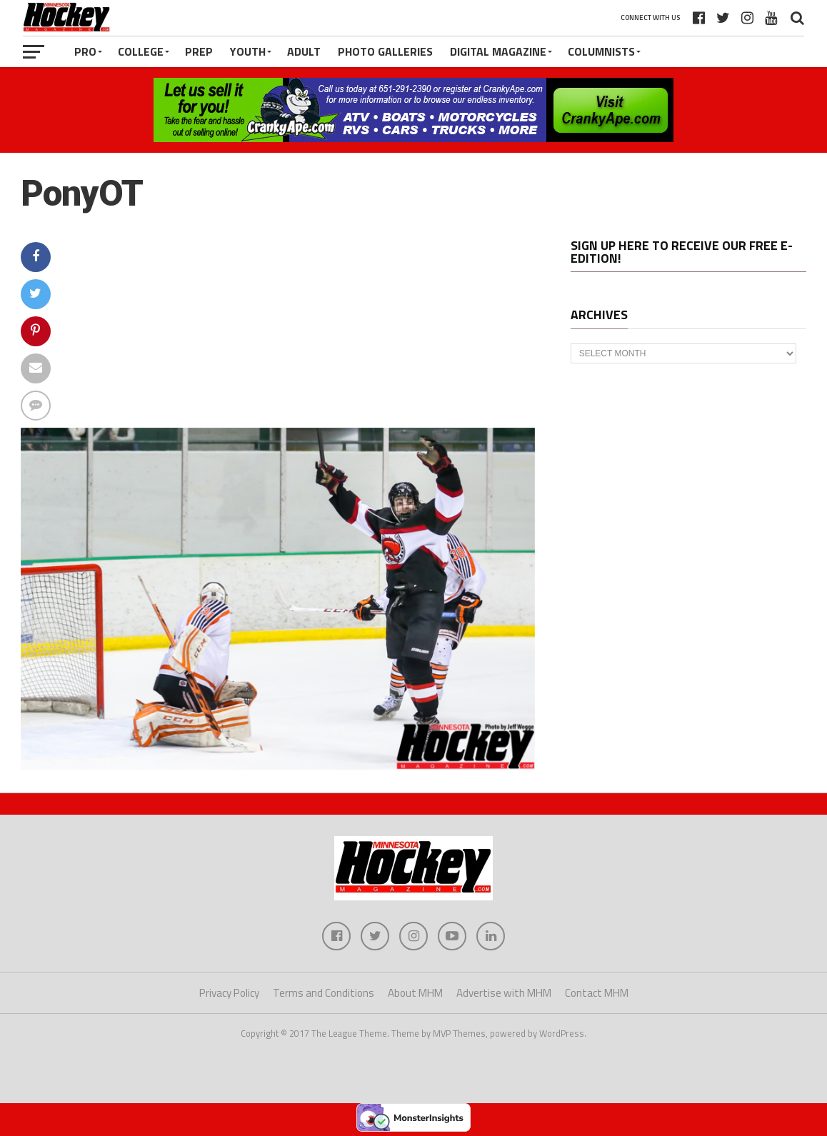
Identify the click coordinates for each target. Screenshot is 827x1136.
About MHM (415, 993)
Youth (248, 51)
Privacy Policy (229, 993)
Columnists (601, 51)
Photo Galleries (385, 51)
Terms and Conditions (323, 993)
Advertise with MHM (503, 993)
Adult (304, 51)
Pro (85, 51)
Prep (199, 51)
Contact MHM (596, 993)
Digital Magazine (498, 51)
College (141, 51)
